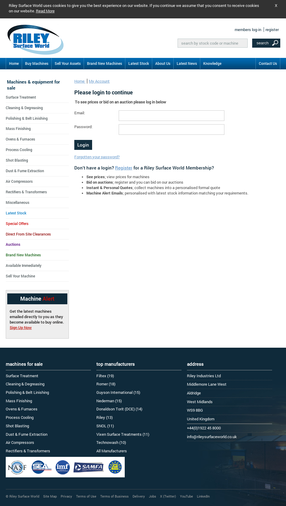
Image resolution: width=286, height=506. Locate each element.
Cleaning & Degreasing (24, 107)
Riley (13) (104, 417)
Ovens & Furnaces (20, 139)
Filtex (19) (105, 375)
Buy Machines (36, 63)
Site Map (50, 496)
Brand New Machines (104, 63)
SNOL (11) (105, 425)
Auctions (13, 244)
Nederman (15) (109, 400)
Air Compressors (19, 181)
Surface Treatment (21, 97)
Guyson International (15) (118, 392)
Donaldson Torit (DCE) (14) (119, 408)
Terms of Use (86, 496)
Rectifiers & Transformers (26, 191)
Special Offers (17, 223)
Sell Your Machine (20, 276)
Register (123, 168)
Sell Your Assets (68, 63)
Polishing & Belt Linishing (27, 118)
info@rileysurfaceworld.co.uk (212, 436)
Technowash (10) (111, 442)
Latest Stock (138, 63)
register (272, 29)
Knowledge (212, 63)
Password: (83, 126)
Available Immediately (23, 265)
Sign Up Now (21, 327)
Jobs (152, 496)
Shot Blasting (17, 160)
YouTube (186, 496)
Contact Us (268, 63)
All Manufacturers (111, 450)
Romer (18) (105, 383)
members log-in (248, 29)
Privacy (66, 496)
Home (14, 63)
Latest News (187, 63)
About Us (162, 63)
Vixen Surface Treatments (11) (122, 434)
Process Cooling (19, 149)
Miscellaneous (17, 202)
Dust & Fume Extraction (25, 170)
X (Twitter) (168, 496)
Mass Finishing (18, 128)
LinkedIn (203, 496)
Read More (45, 10)
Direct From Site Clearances (28, 234)
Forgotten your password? (97, 156)
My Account (99, 81)
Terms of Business (114, 496)
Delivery (139, 496)
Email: (79, 112)
